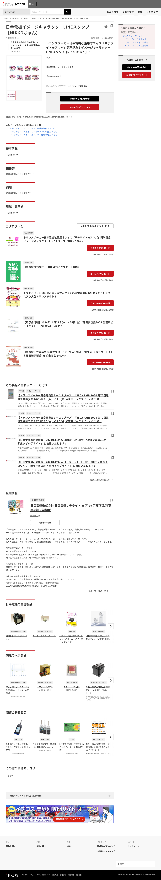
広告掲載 (78, 875)
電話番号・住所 (45, 522)
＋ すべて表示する (80, 86)
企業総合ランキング (106, 851)
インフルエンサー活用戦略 (136, 45)
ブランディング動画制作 (135, 39)
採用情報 (71, 875)
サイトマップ (133, 846)
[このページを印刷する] (106, 26)
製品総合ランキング (106, 846)
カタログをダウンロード (80, 107)
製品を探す (112, 12)
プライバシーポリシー (29, 875)
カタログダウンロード (100, 247)
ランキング (152, 12)
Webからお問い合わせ (80, 98)
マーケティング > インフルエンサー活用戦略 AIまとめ (33, 134)
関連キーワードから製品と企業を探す (26, 795)
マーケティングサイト (132, 36)
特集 (140, 12)
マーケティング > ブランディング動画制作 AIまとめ (32, 128)
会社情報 (63, 875)
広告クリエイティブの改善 (136, 42)
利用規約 (55, 875)
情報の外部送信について (43, 875)
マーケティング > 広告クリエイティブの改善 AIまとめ (33, 131)
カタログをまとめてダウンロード (95, 226)
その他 (10, 775)
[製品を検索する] (67, 12)
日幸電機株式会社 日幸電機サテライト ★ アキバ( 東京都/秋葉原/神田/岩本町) (25, 45)
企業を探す (128, 12)
